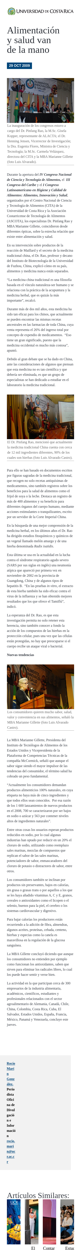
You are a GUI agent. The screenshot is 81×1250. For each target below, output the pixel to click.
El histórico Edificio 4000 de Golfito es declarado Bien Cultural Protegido (33, 1212)
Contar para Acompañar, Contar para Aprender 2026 (53, 1201)
